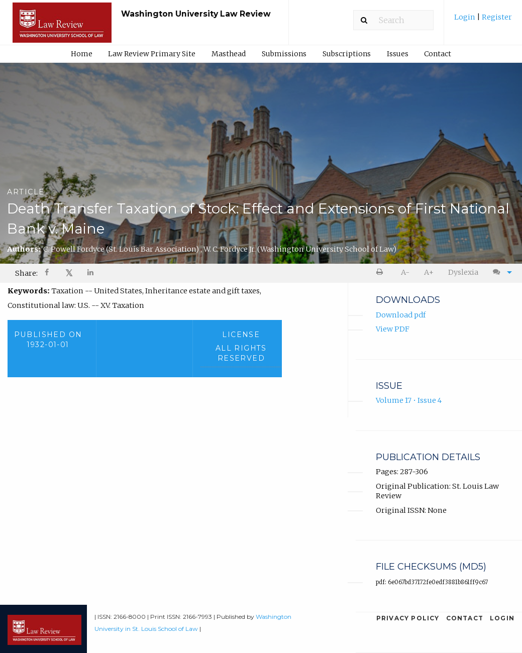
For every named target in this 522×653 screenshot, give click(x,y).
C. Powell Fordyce (121, 249)
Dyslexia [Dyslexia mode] (463, 272)
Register (496, 17)
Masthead (229, 53)
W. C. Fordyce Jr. (299, 249)
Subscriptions (347, 53)
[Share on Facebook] (48, 273)
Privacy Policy (408, 618)
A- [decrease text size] (405, 272)
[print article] (381, 272)
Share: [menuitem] (26, 273)
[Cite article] (499, 272)
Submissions (284, 53)
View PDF (392, 329)
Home (81, 53)
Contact (437, 53)
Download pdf (401, 314)
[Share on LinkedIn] (91, 273)
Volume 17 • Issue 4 (409, 400)
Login (465, 17)
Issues (397, 53)
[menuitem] (483, 21)
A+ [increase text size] (429, 272)
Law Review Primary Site (151, 53)
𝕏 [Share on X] (69, 273)
